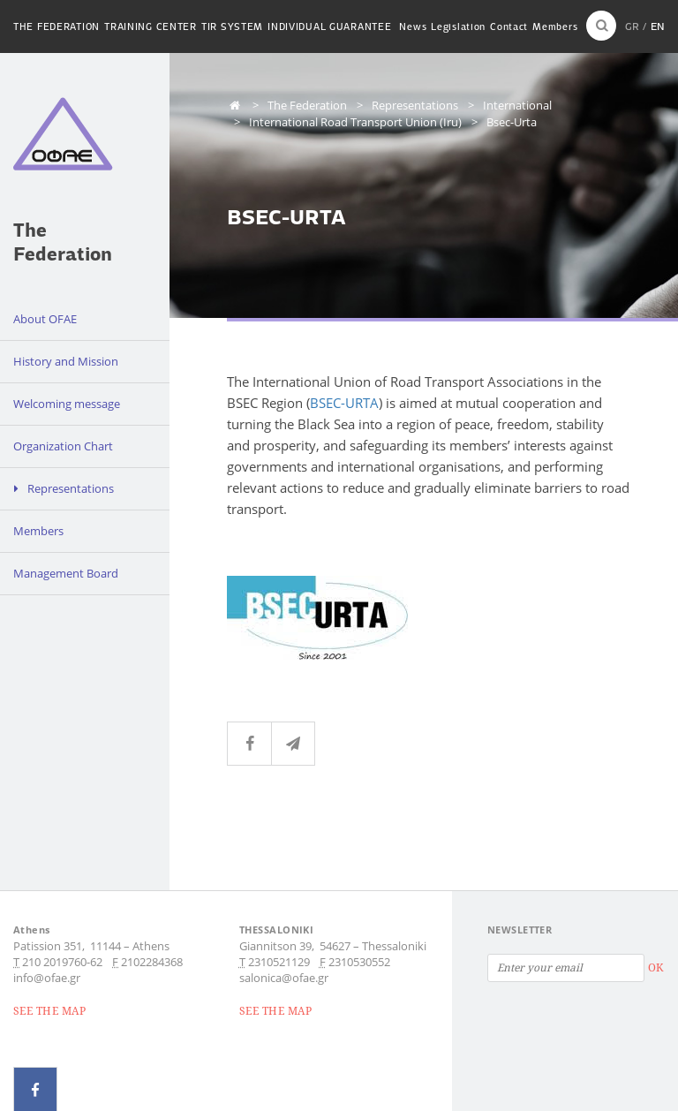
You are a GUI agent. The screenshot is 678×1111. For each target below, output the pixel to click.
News (412, 26)
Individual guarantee (329, 26)
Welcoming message (66, 404)
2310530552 (359, 962)
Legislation (458, 26)
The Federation (56, 26)
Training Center (150, 26)
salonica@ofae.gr (283, 978)
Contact (509, 26)
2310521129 (279, 962)
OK (656, 967)
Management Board (65, 573)
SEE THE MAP (49, 1010)
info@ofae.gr (46, 978)
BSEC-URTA (344, 403)
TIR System (232, 26)
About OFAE (45, 319)
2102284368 (152, 962)
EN (658, 26)
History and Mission (65, 361)
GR (632, 26)
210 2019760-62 (62, 962)
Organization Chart (63, 446)
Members (554, 26)
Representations (70, 488)
